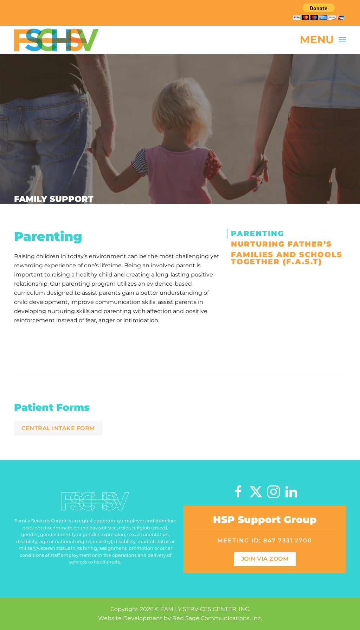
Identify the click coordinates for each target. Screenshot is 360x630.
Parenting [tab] (257, 233)
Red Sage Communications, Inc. (217, 618)
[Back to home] (56, 40)
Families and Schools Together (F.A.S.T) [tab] (286, 258)
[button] (323, 40)
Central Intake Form (58, 428)
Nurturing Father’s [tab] (281, 244)
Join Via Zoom (265, 558)
